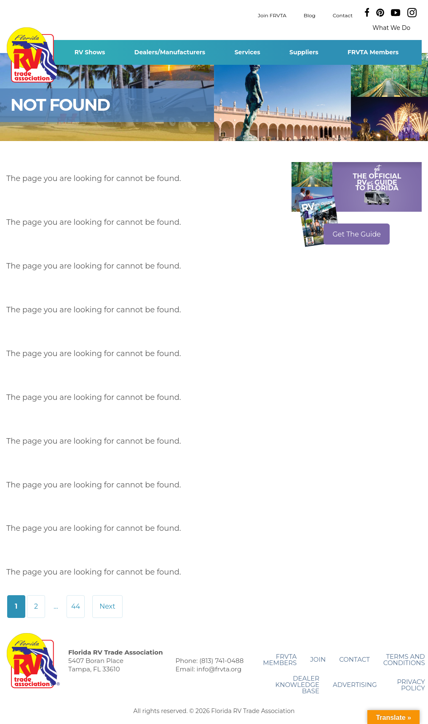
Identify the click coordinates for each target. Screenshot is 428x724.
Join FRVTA (272, 15)
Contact (343, 15)
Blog (310, 15)
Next (107, 606)
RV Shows (90, 52)
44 (75, 606)
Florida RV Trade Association (33, 55)
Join (318, 659)
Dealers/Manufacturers (169, 52)
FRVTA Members (373, 52)
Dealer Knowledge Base (297, 684)
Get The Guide (356, 234)
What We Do (391, 28)
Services (247, 52)
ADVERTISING (355, 685)
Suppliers (303, 52)
